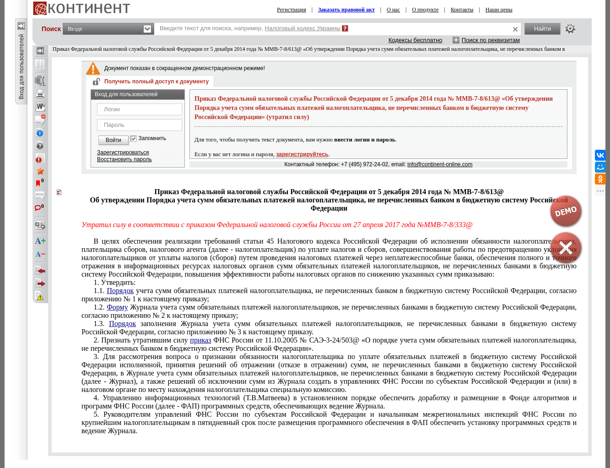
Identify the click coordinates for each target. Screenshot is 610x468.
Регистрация (291, 9)
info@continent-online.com (439, 164)
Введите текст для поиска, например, (250, 28)
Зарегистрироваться (123, 152)
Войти (113, 140)
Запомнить (152, 138)
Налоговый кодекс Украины (303, 28)
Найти (542, 28)
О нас (393, 9)
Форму (117, 307)
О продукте (425, 9)
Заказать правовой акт (346, 9)
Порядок (120, 290)
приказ (200, 340)
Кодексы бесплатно (416, 40)
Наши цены (499, 9)
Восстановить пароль (124, 159)
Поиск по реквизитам (491, 40)
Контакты (462, 9)
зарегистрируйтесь (302, 154)
